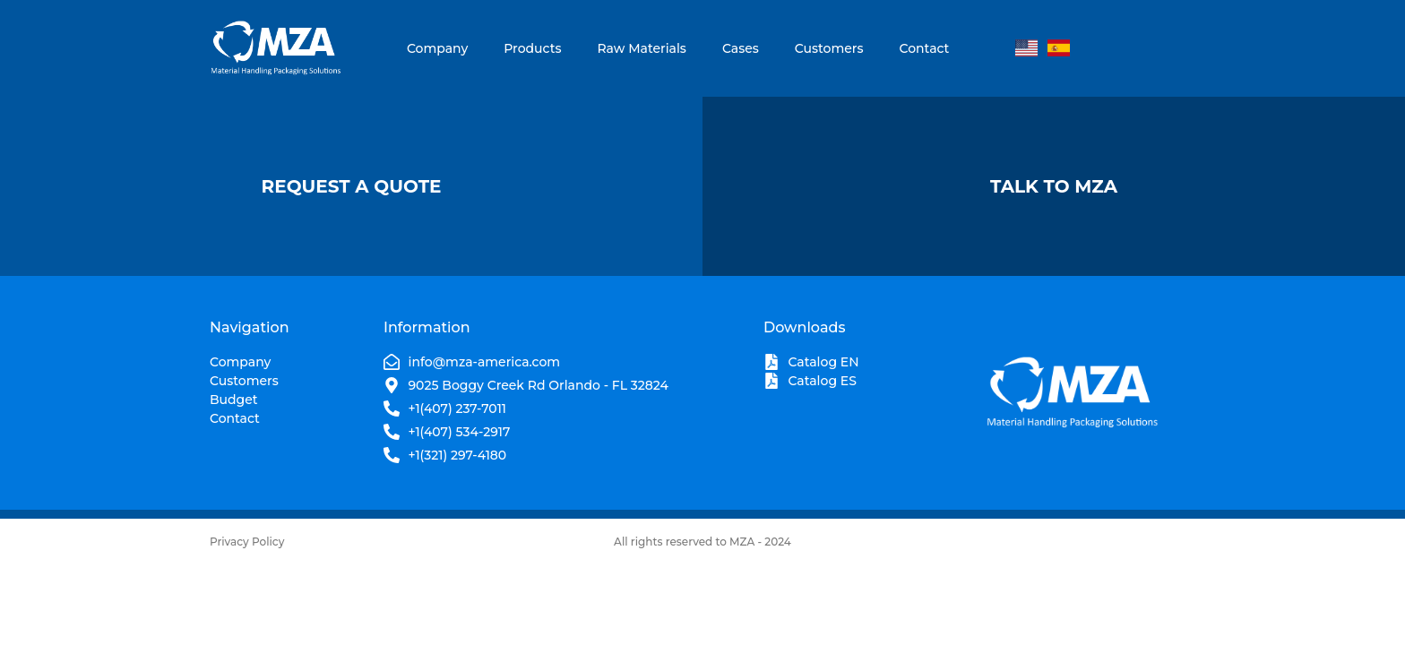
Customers (829, 48)
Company (437, 48)
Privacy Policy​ (247, 541)
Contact (925, 48)
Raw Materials (641, 48)
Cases (740, 48)
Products (532, 48)
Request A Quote (352, 186)
